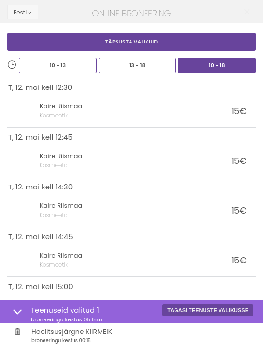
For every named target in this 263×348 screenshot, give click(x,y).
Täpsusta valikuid (131, 41)
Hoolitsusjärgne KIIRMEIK (142, 336)
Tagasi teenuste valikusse (207, 310)
